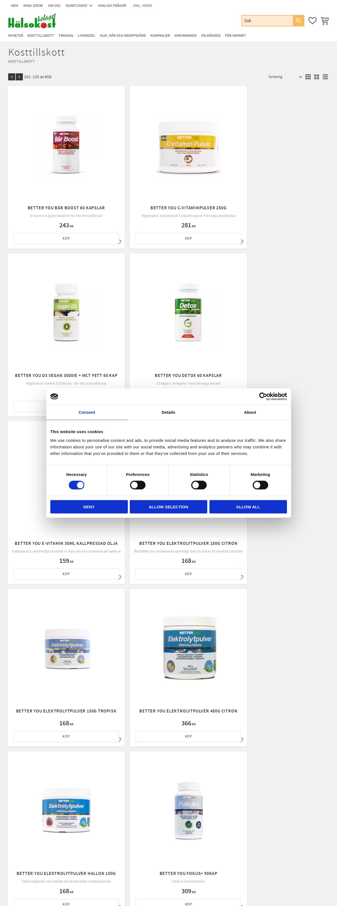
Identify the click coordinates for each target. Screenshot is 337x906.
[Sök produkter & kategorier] (267, 20)
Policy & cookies (102, 840)
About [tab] (250, 412)
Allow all (248, 506)
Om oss (96, 826)
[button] (312, 21)
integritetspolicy (200, 764)
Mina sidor (98, 812)
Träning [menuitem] (65, 35)
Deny (89, 506)
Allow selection (168, 506)
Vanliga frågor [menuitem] (112, 5)
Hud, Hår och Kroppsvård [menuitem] (123, 35)
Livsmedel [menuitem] (86, 35)
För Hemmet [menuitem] (235, 35)
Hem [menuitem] (14, 5)
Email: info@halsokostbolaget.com (33, 827)
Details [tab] (168, 412)
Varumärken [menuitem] (185, 35)
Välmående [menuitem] (211, 35)
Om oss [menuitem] (54, 5)
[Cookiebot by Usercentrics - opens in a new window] (263, 396)
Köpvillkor (98, 833)
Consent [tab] (87, 412)
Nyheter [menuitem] (15, 35)
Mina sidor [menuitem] (33, 5)
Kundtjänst (99, 819)
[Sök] (298, 21)
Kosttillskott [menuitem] (40, 35)
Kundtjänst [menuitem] (77, 5)
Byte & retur (99, 847)
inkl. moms (142, 5)
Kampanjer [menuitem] (160, 35)
